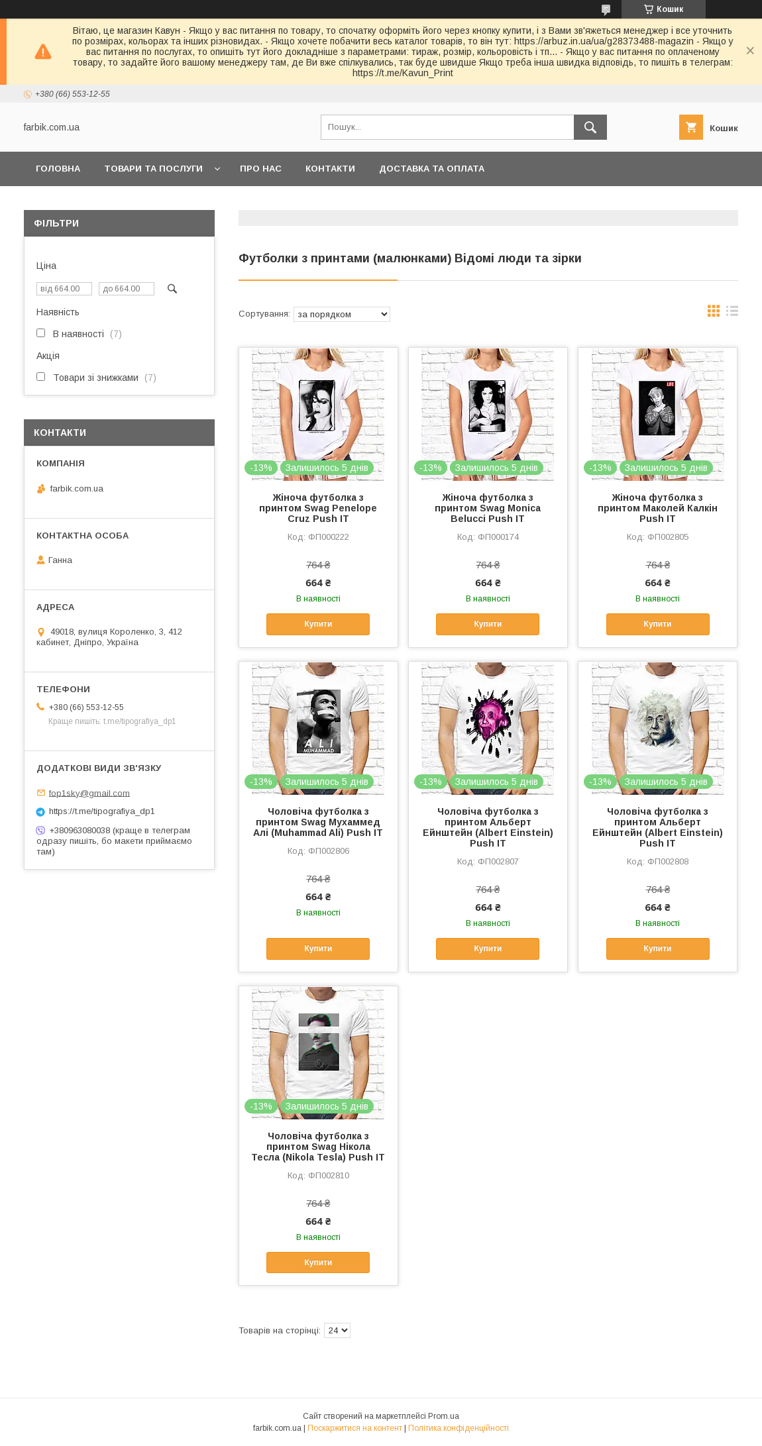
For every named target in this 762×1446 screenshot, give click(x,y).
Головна (58, 169)
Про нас (261, 169)
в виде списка (732, 314)
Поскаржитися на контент (354, 1428)
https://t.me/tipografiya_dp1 (102, 811)
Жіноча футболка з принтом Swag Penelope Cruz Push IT (318, 508)
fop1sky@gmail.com (89, 793)
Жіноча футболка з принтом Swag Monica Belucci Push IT (488, 508)
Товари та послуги (153, 169)
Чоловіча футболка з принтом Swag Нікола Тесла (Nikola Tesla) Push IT (318, 1146)
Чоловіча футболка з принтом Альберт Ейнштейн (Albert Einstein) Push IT (488, 827)
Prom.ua (443, 1416)
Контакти (330, 169)
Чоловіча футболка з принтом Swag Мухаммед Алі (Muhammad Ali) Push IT (318, 822)
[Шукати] (590, 127)
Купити (318, 624)
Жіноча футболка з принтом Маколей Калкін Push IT (658, 508)
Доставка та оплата (431, 169)
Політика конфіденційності (458, 1428)
